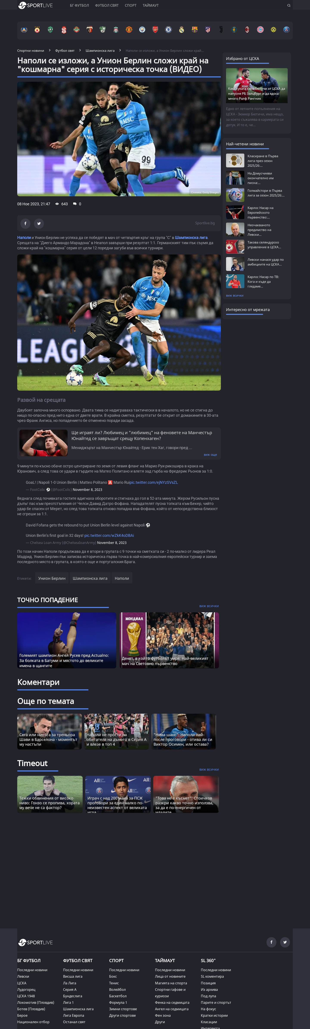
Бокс (113, 976)
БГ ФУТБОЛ (79, 5)
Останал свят (74, 1022)
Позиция (208, 983)
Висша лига (72, 976)
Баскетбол (118, 996)
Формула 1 (118, 1002)
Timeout (32, 763)
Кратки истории (214, 1015)
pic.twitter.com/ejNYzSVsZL (154, 482)
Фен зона (163, 1015)
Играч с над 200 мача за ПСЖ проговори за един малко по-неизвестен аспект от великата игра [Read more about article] (117, 805)
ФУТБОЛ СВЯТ (77, 960)
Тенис (114, 983)
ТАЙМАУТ (165, 960)
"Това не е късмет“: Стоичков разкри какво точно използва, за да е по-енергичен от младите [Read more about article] (184, 805)
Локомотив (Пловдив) (35, 1002)
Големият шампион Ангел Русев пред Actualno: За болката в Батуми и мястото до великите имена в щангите (64, 660)
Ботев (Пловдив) (31, 1009)
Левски (23, 976)
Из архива (209, 989)
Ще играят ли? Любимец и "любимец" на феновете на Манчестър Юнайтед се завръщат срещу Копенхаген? (141, 435)
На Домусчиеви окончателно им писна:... (261, 178)
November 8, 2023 (87, 489)
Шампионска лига (191, 237)
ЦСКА (21, 983)
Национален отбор (33, 1022)
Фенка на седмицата (172, 1002)
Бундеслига (72, 996)
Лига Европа (73, 1015)
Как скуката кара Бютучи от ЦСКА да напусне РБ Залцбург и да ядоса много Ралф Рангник (256, 93)
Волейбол (117, 989)
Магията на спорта (171, 983)
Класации (209, 1022)
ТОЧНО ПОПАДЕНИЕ (47, 600)
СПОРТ (116, 960)
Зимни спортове (123, 1009)
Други (160, 1022)
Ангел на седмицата (172, 1009)
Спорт (130, 5)
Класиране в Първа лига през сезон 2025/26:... (263, 161)
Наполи (24, 237)
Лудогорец (26, 989)
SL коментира (212, 976)
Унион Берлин (51, 578)
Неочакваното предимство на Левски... (259, 230)
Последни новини (32, 970)
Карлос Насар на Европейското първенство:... (260, 212)
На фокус (208, 1009)
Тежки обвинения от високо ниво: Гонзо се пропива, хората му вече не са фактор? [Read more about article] (49, 802)
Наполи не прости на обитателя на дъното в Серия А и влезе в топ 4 (117, 739)
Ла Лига (69, 983)
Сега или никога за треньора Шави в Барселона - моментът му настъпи (48, 739)
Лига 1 (68, 1002)
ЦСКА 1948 (26, 996)
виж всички (234, 295)
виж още (210, 454)
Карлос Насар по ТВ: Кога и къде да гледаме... (263, 281)
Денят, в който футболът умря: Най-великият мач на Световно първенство (165, 661)
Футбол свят (107, 5)
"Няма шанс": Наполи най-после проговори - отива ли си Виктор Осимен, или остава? (182, 739)
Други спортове (122, 1015)
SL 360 (208, 960)
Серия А (69, 989)
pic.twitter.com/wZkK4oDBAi (109, 535)
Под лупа (208, 996)
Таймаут (151, 5)
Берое (22, 1015)
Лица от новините (170, 976)
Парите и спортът (216, 1002)
